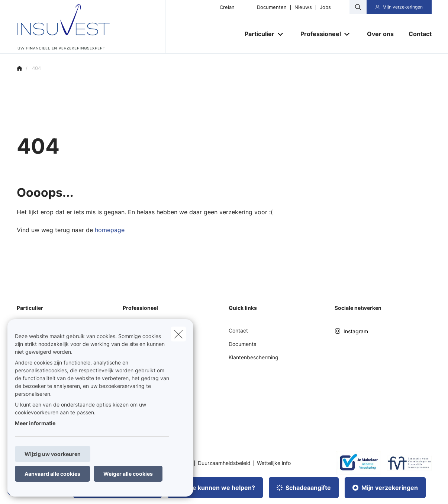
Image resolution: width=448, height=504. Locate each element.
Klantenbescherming (253, 357)
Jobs (325, 7)
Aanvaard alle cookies (52, 474)
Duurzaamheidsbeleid (224, 463)
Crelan (227, 7)
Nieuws (303, 7)
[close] (178, 334)
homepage (110, 230)
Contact (238, 330)
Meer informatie (35, 423)
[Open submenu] (281, 33)
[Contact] (416, 34)
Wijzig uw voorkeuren (53, 454)
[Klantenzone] (399, 7)
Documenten (272, 7)
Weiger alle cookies (128, 474)
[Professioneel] (318, 34)
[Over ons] (380, 34)
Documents (242, 344)
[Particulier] (256, 34)
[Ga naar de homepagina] (91, 27)
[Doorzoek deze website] (358, 7)
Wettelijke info (274, 463)
